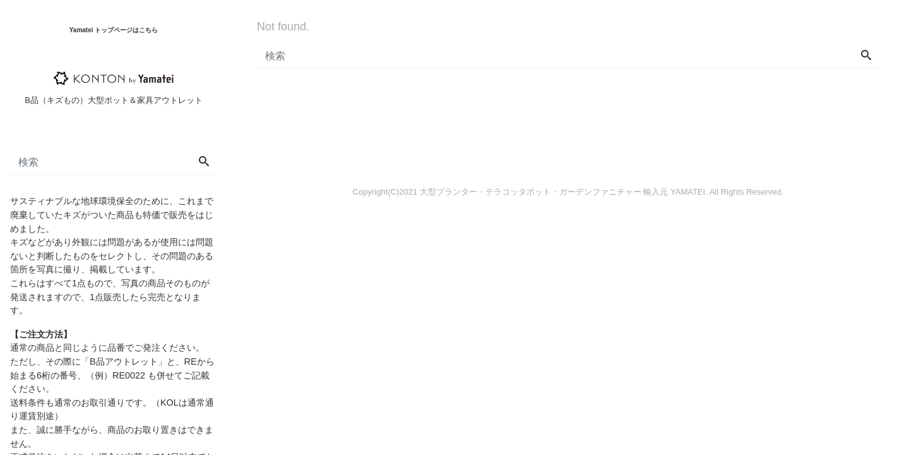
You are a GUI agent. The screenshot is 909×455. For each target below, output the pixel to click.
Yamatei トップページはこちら (113, 30)
